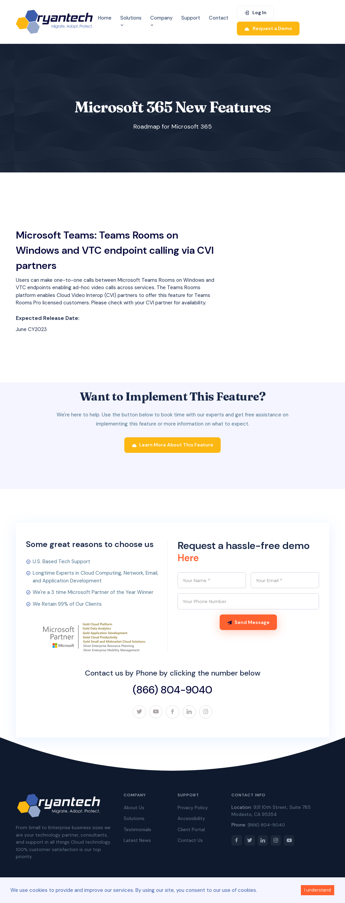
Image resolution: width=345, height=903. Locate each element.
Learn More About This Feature (172, 447)
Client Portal (191, 832)
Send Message (248, 625)
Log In (255, 12)
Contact (218, 18)
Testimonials (137, 832)
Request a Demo (268, 28)
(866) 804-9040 (172, 692)
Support (190, 18)
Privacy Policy (193, 811)
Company (161, 21)
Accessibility (191, 821)
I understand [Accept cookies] (317, 890)
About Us (134, 811)
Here (189, 560)
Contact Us (190, 843)
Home (105, 18)
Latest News (137, 843)
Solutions (131, 21)
